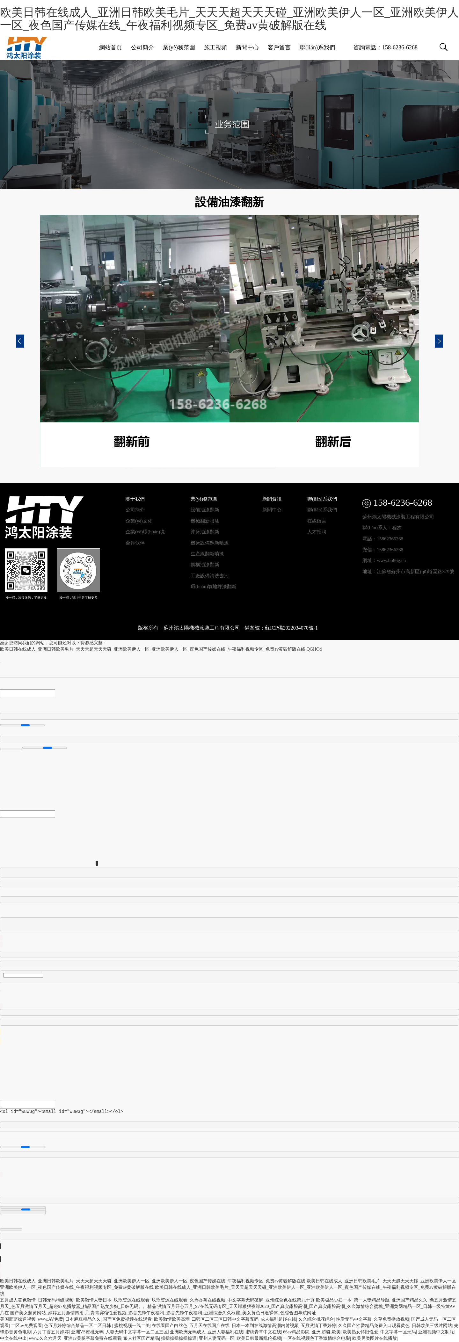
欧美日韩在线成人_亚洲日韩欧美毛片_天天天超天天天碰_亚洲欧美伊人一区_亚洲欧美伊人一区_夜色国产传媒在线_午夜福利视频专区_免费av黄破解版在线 (229, 19)
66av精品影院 (296, 1332)
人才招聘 (316, 531)
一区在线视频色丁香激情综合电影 (316, 1338)
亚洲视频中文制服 (436, 1332)
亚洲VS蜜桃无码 (87, 1332)
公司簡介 (142, 47)
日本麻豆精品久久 (83, 1319)
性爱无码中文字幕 (354, 1319)
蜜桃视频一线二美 (132, 1326)
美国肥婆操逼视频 (18, 1319)
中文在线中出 (13, 1338)
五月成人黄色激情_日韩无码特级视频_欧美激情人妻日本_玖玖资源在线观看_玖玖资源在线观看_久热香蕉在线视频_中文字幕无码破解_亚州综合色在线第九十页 (157, 1300)
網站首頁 (110, 47)
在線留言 (316, 520)
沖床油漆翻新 (205, 531)
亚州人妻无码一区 (217, 1338)
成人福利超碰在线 (278, 1319)
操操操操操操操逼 (179, 1338)
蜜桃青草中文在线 (263, 1332)
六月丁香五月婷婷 (51, 1332)
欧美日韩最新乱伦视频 (259, 1338)
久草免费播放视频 (391, 1319)
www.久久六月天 (45, 1338)
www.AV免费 (50, 1319)
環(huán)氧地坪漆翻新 (214, 586)
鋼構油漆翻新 (205, 564)
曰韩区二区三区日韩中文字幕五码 (225, 1319)
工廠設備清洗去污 (210, 575)
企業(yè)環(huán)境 (145, 531)
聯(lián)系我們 (317, 47)
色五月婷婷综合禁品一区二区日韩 (78, 1326)
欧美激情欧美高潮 (172, 1319)
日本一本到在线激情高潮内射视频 (265, 1326)
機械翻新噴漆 (205, 520)
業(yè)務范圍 (179, 47)
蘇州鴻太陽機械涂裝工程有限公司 (398, 516)
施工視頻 (215, 47)
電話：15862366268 (382, 538)
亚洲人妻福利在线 (225, 1332)
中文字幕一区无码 (398, 1332)
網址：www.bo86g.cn (384, 560)
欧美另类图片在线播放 (374, 1338)
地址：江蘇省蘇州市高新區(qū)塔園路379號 (408, 571)
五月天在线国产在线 (209, 1326)
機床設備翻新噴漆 (210, 542)
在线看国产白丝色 (169, 1326)
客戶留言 (279, 47)
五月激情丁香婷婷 (318, 1326)
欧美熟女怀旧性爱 (360, 1332)
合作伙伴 (135, 542)
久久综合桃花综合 (316, 1319)
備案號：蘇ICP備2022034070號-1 (281, 628)
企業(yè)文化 (139, 520)
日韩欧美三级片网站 (432, 1326)
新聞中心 (247, 47)
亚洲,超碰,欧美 (326, 1332)
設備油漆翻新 (205, 509)
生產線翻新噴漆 (207, 553)
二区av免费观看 (26, 1326)
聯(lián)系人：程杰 (381, 527)
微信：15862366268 (382, 549)
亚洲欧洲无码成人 (188, 1332)
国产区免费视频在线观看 (127, 1319)
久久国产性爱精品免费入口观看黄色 (374, 1326)
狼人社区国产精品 (141, 1338)
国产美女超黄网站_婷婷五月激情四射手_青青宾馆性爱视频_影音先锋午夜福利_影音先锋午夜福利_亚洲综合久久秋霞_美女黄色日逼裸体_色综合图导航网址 (163, 1313)
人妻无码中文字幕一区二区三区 (137, 1332)
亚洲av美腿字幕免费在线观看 (92, 1338)
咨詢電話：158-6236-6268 (385, 47)
